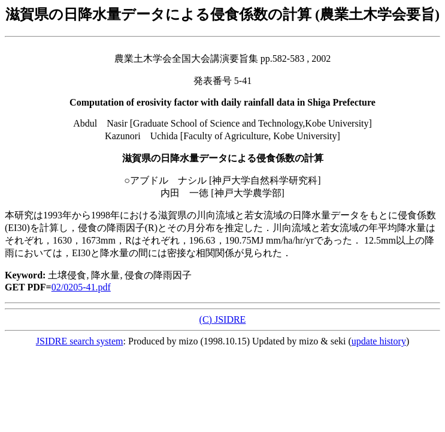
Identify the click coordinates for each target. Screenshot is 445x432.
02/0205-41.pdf (81, 287)
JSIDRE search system (79, 341)
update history (379, 341)
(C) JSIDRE (222, 319)
